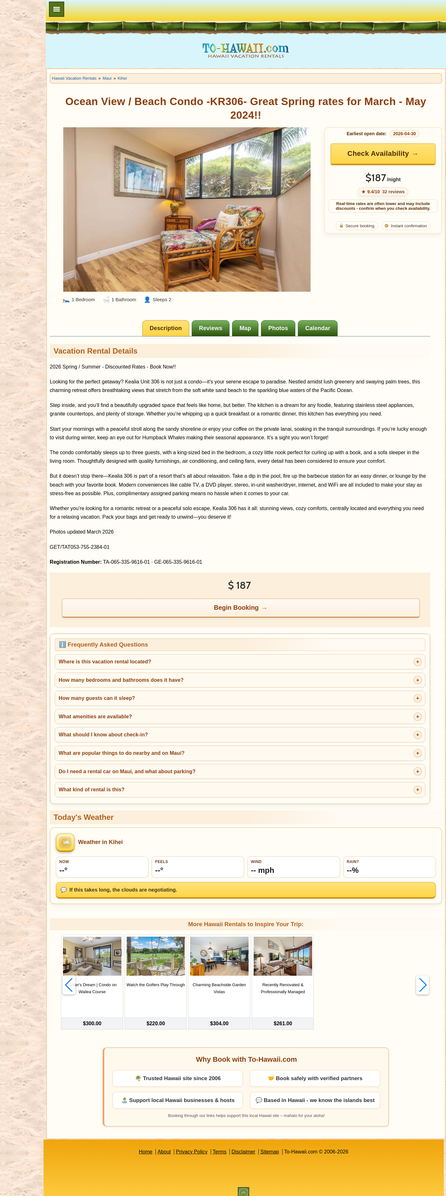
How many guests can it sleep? (137, 698)
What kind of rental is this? (132, 790)
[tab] (186, 311)
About (184, 1144)
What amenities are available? (135, 717)
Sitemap (289, 1144)
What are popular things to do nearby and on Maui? (162, 753)
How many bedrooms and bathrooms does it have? (161, 680)
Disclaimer (264, 1144)
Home (166, 1144)
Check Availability (384, 153)
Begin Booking (257, 607)
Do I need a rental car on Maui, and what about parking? (167, 771)
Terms (240, 1144)
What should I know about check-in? (143, 735)
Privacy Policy (212, 1144)
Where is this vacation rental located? (145, 662)
